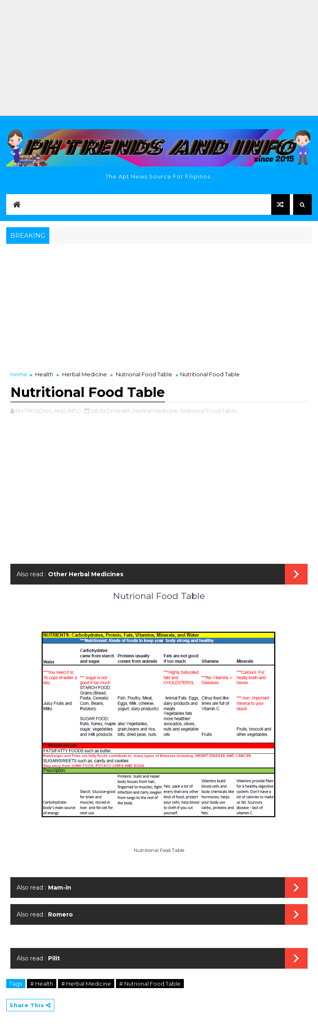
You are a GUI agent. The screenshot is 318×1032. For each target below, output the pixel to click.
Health (44, 374)
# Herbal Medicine (86, 983)
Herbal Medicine (84, 374)
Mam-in (59, 887)
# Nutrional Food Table (150, 983)
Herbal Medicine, (156, 410)
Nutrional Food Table (144, 374)
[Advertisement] (159, 58)
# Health (41, 983)
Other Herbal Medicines (85, 574)
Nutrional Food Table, (209, 410)
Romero (60, 914)
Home (18, 374)
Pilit (54, 958)
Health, (122, 410)
